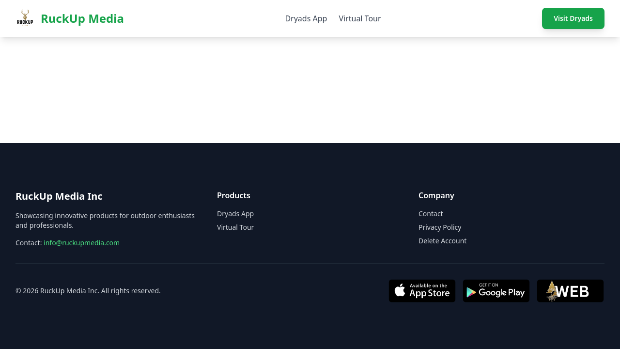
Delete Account (442, 240)
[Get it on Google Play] (496, 290)
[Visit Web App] (570, 290)
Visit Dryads (573, 18)
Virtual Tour (360, 18)
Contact (430, 213)
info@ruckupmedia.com (82, 242)
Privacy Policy (439, 227)
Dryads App (306, 18)
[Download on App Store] (422, 290)
